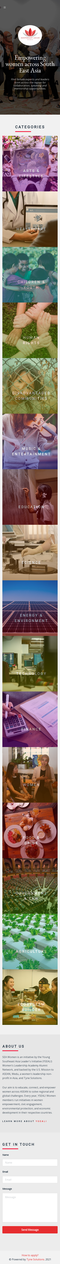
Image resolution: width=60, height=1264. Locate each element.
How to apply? (30, 1255)
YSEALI (41, 1121)
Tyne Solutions (35, 1259)
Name (5, 1154)
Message (7, 1188)
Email (5, 1171)
